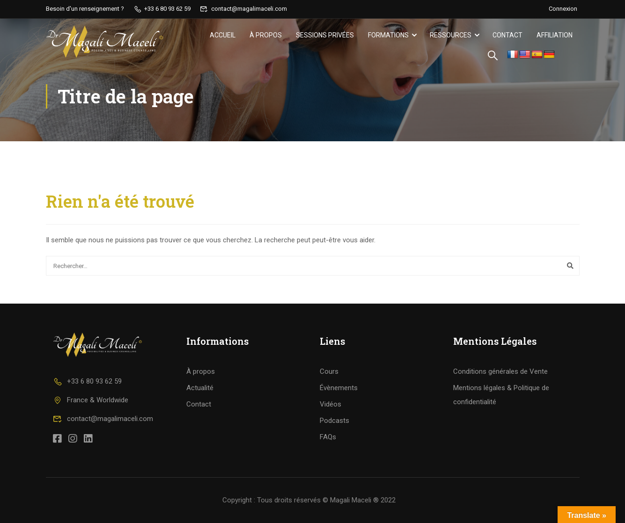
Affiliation (555, 35)
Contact (507, 35)
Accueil (222, 35)
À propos (266, 35)
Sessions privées (325, 35)
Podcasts (334, 420)
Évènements (339, 388)
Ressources (450, 35)
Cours (329, 371)
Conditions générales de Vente (500, 371)
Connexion (563, 8)
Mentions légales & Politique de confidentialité (501, 395)
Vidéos (330, 404)
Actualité (199, 388)
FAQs (328, 437)
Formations (388, 35)
